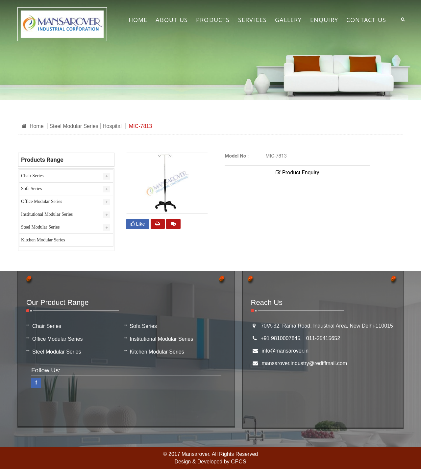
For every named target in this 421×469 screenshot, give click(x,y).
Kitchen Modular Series (43, 239)
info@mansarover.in (285, 351)
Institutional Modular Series (47, 214)
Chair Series (32, 175)
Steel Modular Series (73, 126)
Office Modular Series (41, 201)
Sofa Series (31, 188)
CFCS (239, 461)
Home (33, 126)
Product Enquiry (297, 172)
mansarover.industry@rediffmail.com (304, 363)
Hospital (112, 126)
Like (138, 224)
